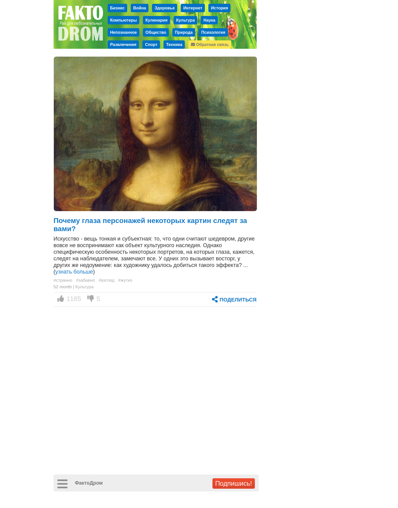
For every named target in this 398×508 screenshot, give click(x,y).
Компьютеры (123, 20)
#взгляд (106, 280)
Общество (155, 32)
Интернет (192, 8)
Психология (213, 32)
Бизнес (117, 8)
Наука (209, 20)
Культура (185, 20)
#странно (63, 280)
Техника (174, 44)
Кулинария (156, 20)
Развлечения (123, 44)
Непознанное (123, 32)
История (219, 8)
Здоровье (165, 8)
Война (139, 8)
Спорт (151, 44)
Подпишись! (233, 483)
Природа (184, 32)
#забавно (85, 280)
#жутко (125, 280)
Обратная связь (210, 44)
